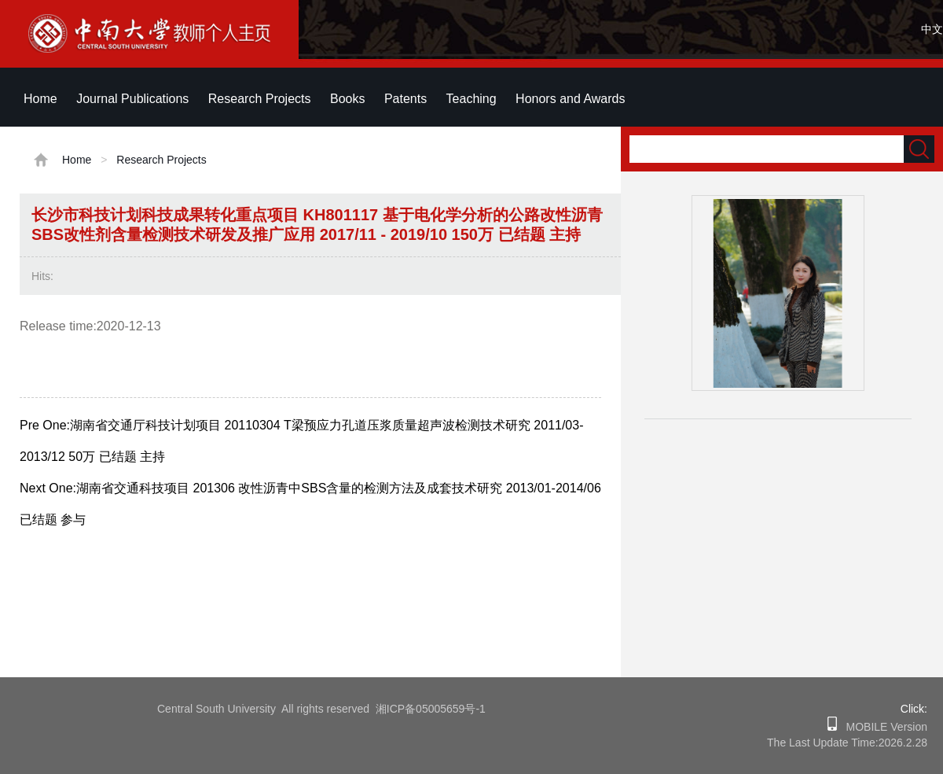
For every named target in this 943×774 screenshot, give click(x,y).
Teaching (471, 98)
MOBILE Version (882, 727)
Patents (405, 98)
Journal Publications (132, 98)
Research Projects (259, 98)
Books (347, 98)
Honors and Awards (570, 98)
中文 (932, 29)
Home (40, 98)
